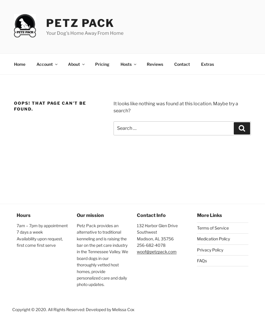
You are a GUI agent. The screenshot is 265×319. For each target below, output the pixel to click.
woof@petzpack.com (157, 251)
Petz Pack (80, 23)
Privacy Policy (210, 249)
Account (47, 64)
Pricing (102, 64)
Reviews (155, 64)
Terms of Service (213, 227)
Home (19, 64)
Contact (182, 64)
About (77, 64)
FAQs (202, 260)
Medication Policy (213, 238)
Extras (207, 64)
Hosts (129, 64)
